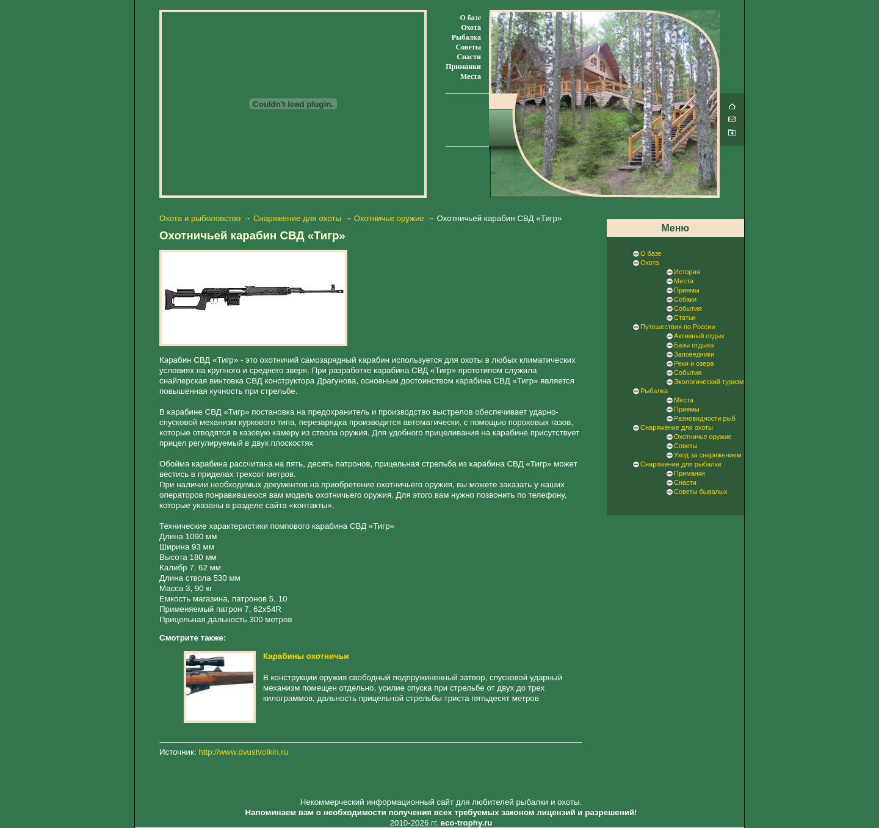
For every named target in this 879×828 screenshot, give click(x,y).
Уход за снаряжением (707, 455)
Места (470, 76)
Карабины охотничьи (306, 656)
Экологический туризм (708, 381)
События (687, 308)
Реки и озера (694, 363)
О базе (470, 17)
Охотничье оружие (389, 218)
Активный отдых (699, 336)
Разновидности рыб (705, 418)
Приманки (463, 66)
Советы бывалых (700, 491)
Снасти (469, 57)
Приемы (687, 290)
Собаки (685, 299)
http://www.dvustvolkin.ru (243, 752)
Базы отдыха (694, 345)
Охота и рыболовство (200, 218)
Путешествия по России (677, 326)
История (687, 271)
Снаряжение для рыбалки (680, 464)
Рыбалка (466, 37)
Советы (468, 47)
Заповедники (694, 354)
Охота (471, 27)
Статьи (685, 317)
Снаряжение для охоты (297, 218)
